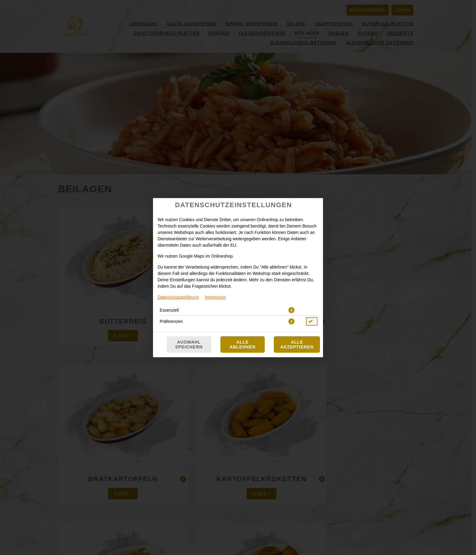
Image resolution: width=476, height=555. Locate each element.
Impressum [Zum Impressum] (215, 297)
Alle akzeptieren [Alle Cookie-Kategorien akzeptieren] (297, 344)
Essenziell (169, 310)
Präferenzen (171, 321)
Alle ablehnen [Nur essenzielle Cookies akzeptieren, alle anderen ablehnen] (242, 344)
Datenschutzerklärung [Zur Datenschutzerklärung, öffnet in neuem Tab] (178, 297)
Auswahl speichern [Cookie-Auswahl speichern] (189, 344)
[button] (291, 310)
